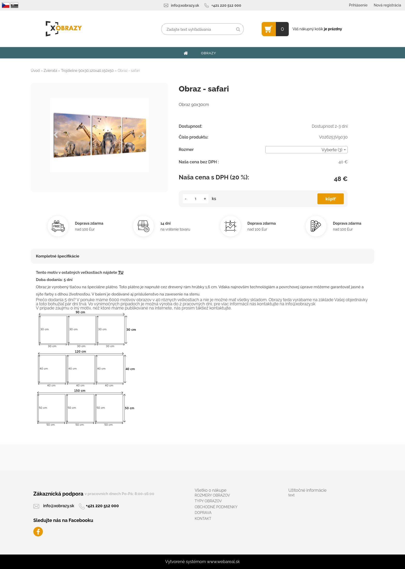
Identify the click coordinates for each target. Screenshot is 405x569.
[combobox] (306, 149)
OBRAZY (208, 53)
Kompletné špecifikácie (57, 256)
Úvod (35, 71)
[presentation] (55, 135)
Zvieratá (50, 71)
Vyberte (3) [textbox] (332, 149)
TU (120, 272)
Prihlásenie (358, 5)
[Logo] (63, 29)
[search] (238, 29)
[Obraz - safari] (99, 135)
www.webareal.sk (223, 561)
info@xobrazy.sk (185, 5)
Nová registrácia (387, 5)
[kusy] (195, 198)
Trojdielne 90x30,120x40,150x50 (87, 71)
